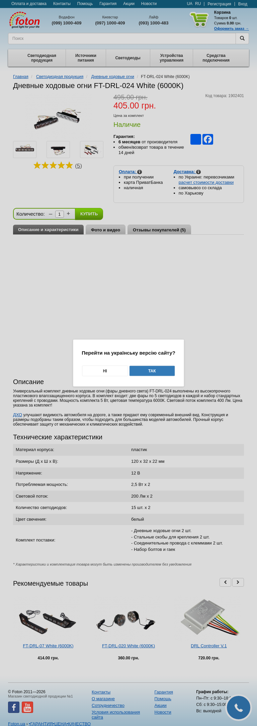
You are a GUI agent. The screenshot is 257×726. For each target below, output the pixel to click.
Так (152, 371)
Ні (105, 371)
